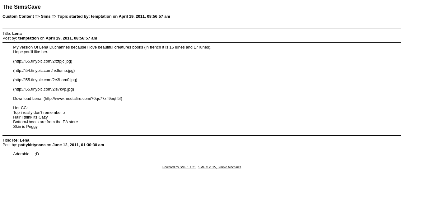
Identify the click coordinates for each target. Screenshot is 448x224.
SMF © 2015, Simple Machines (219, 167)
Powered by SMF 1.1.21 (179, 167)
